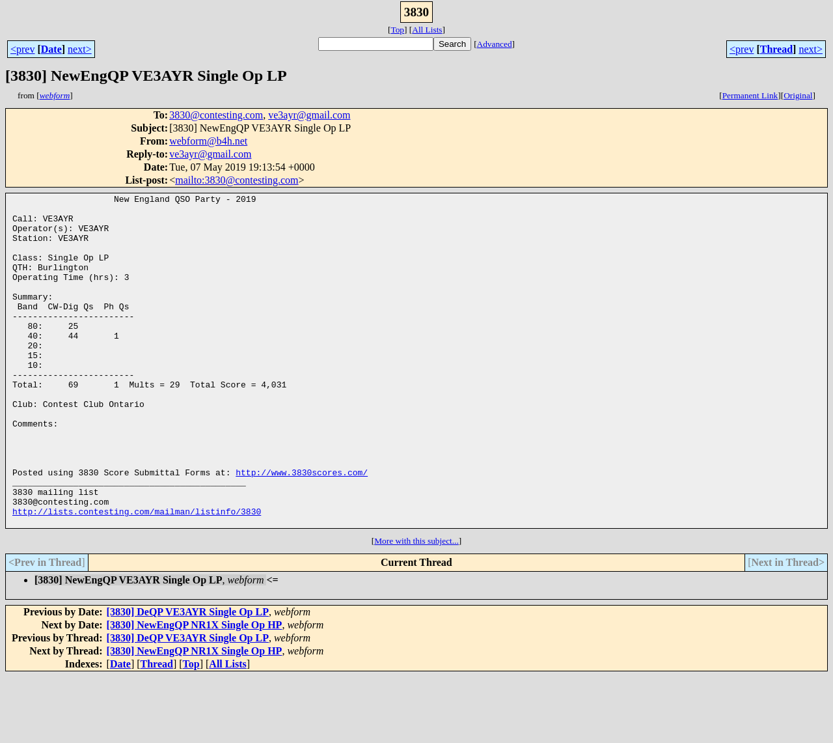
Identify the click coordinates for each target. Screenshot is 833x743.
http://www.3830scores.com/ (302, 529)
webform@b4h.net (208, 141)
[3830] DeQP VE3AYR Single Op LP (188, 678)
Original (798, 95)
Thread (776, 49)
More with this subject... (416, 607)
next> (80, 49)
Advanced (494, 44)
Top (397, 30)
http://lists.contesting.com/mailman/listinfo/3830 (136, 576)
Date (51, 49)
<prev (22, 49)
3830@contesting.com (216, 114)
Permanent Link (750, 95)
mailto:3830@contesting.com (236, 180)
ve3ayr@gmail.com (309, 114)
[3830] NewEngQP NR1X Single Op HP (194, 691)
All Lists (427, 30)
